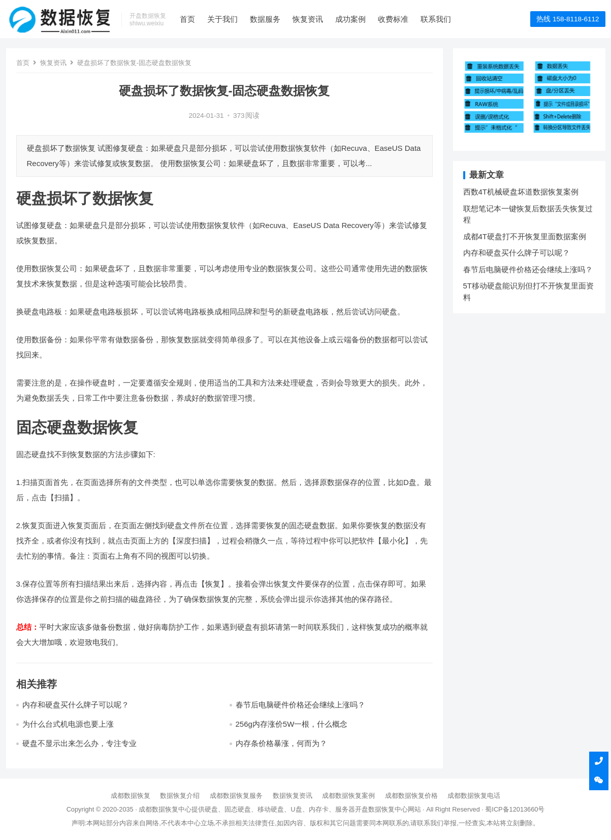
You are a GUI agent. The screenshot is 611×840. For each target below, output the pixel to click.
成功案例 (350, 19)
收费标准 (393, 19)
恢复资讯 (308, 19)
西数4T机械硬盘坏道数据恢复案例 (521, 191)
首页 (187, 19)
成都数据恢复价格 (411, 795)
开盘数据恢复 (375, 809)
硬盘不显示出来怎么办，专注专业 (79, 743)
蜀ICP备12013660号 (514, 809)
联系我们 (436, 19)
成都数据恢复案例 (348, 795)
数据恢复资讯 (292, 795)
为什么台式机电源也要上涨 (68, 724)
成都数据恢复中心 (165, 809)
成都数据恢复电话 (473, 795)
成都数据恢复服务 (236, 795)
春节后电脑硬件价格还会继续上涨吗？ (300, 704)
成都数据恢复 (130, 795)
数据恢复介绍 (180, 795)
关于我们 (222, 19)
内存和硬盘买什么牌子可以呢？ (75, 704)
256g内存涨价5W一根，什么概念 (292, 724)
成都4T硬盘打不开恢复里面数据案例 (525, 236)
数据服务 (265, 19)
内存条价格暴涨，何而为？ (281, 743)
